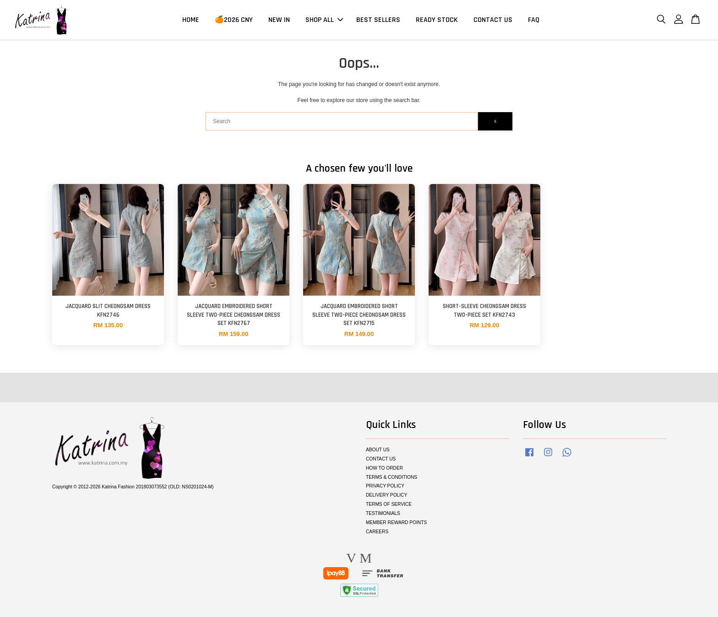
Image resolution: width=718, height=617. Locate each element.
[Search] (342, 121)
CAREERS (377, 531)
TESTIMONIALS (383, 513)
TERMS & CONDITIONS (391, 477)
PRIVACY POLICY (385, 485)
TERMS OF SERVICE (389, 504)
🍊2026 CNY (234, 20)
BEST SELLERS (378, 20)
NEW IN (279, 20)
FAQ (533, 20)
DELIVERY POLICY (386, 495)
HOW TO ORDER (384, 468)
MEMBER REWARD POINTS (396, 522)
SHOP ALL (324, 20)
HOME (190, 20)
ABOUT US (378, 449)
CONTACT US (492, 20)
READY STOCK (437, 20)
